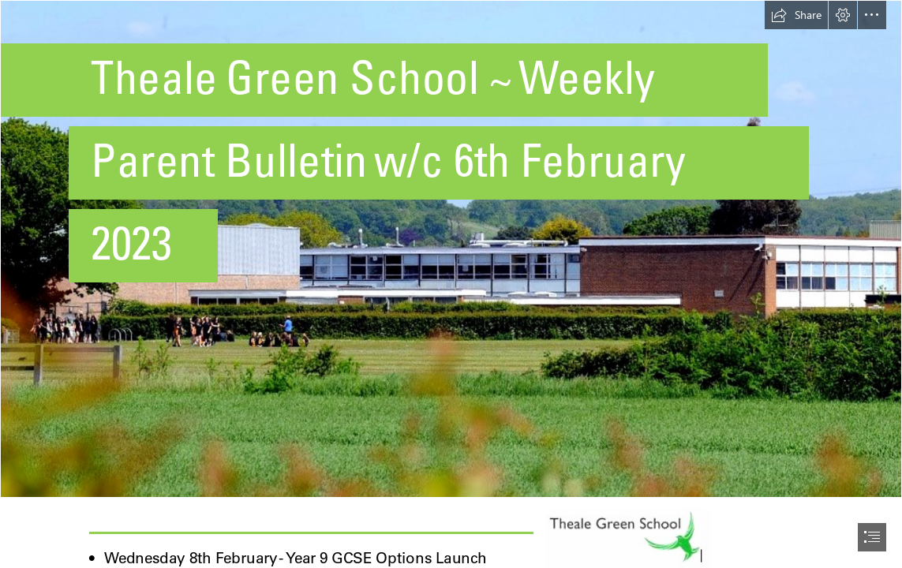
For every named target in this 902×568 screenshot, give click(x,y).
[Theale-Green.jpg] (451, 249)
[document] (451, 284)
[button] (796, 15)
